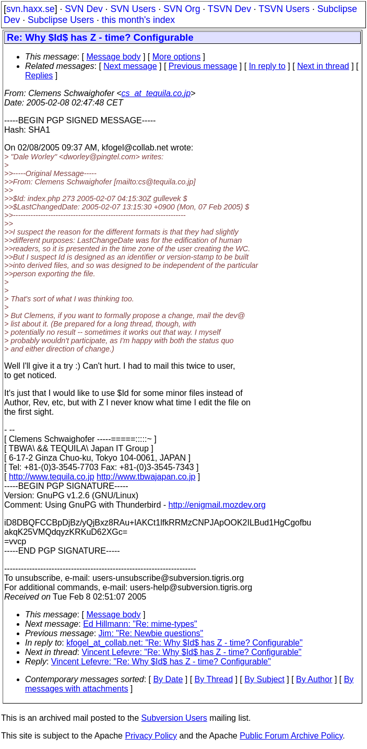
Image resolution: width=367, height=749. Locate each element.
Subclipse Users (61, 20)
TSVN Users (284, 9)
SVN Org (181, 9)
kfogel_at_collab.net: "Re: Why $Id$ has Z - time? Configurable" (184, 642)
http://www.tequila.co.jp (51, 476)
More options (176, 56)
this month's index (138, 20)
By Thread (214, 679)
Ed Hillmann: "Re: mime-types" (140, 623)
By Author (314, 679)
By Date (168, 679)
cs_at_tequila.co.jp (156, 93)
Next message (130, 66)
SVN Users (133, 9)
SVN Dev (83, 9)
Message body (113, 56)
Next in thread (323, 66)
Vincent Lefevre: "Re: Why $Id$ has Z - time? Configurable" (192, 652)
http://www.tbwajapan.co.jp (146, 476)
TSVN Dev (229, 9)
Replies (39, 75)
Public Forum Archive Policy (291, 735)
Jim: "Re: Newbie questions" (151, 633)
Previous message (203, 66)
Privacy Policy (151, 735)
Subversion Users (174, 717)
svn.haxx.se (30, 9)
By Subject (264, 679)
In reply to (267, 66)
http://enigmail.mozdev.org (217, 504)
